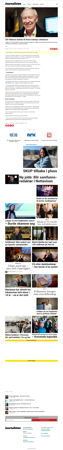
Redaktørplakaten (46, 430)
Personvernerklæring (45, 436)
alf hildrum (12, 123)
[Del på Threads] (55, 49)
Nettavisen (9, 81)
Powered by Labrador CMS (31, 448)
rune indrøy (22, 123)
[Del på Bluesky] (57, 49)
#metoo (7, 123)
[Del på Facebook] (51, 49)
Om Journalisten (44, 433)
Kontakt (42, 4)
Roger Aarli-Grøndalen (28, 429)
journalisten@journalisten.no (29, 437)
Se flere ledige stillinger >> (31, 144)
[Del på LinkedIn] (53, 49)
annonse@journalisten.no (28, 441)
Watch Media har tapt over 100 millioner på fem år (20, 403)
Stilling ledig (35, 4)
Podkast (29, 4)
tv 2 (26, 123)
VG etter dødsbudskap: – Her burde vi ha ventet (19, 396)
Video (24, 4)
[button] (56, 129)
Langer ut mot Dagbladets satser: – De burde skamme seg (21, 400)
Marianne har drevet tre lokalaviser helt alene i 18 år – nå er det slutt (24, 407)
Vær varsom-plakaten (45, 429)
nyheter (16, 123)
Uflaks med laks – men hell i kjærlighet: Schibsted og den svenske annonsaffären (26, 411)
